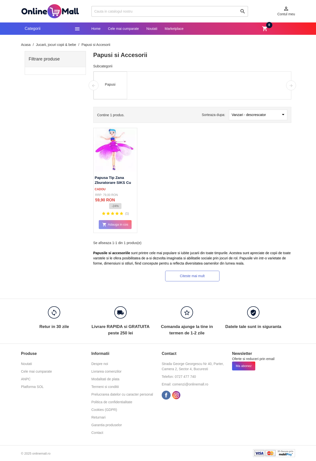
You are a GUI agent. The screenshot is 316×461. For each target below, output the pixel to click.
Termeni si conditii (105, 387)
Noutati (151, 29)
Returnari (98, 417)
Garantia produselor (106, 425)
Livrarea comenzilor (106, 371)
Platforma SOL (32, 387)
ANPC (26, 379)
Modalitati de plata (105, 379)
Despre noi (99, 364)
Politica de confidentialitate (111, 402)
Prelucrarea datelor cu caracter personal (122, 394)
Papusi (110, 84)
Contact (97, 433)
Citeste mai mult (192, 276)
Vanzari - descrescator (259, 114)
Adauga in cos (115, 224)
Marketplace (174, 29)
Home (95, 29)
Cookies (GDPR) (104, 410)
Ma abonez (244, 366)
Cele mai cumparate (123, 29)
